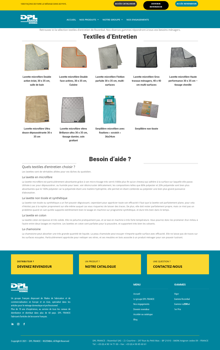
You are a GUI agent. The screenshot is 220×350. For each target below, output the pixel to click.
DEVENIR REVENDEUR (156, 5)
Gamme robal (182, 304)
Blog (135, 319)
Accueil (71, 20)
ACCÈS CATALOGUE (125, 3)
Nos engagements (138, 20)
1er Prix (177, 309)
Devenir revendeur (141, 309)
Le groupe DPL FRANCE (143, 299)
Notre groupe (111, 20)
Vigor (176, 294)
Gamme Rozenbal (182, 299)
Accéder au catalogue (143, 314)
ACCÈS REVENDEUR (187, 3)
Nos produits (87, 20)
